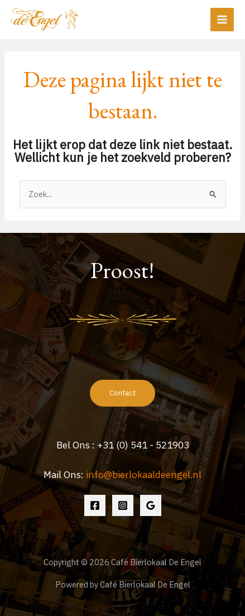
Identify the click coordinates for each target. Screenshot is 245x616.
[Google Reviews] (150, 505)
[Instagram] (122, 505)
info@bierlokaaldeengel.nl (143, 474)
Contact (122, 393)
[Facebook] (94, 505)
